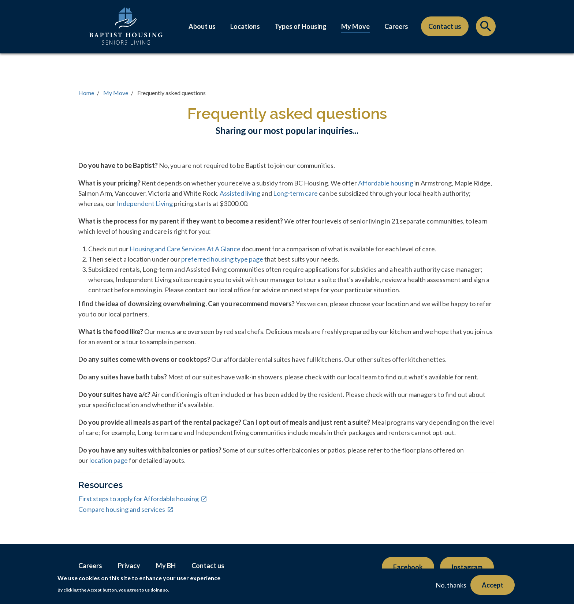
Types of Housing (301, 26)
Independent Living (145, 203)
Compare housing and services (121, 509)
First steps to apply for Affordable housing (138, 499)
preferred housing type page (222, 259)
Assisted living (240, 193)
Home (86, 92)
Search (486, 28)
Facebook (408, 567)
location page (108, 460)
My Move (355, 26)
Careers (396, 26)
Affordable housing (385, 183)
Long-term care (296, 193)
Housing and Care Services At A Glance (185, 249)
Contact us (444, 26)
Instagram (466, 567)
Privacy (129, 566)
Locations (245, 26)
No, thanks (451, 585)
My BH (166, 566)
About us (202, 26)
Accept (492, 585)
